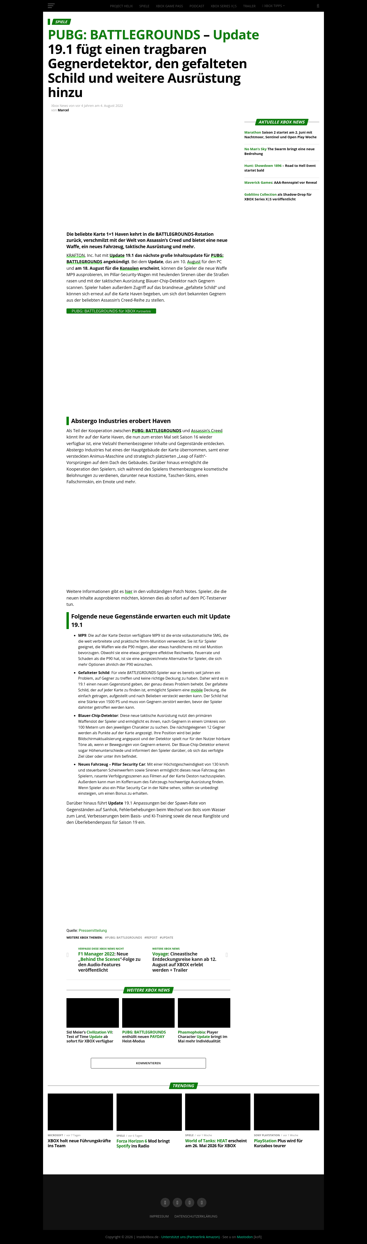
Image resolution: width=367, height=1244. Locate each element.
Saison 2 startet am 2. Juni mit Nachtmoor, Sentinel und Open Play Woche (280, 134)
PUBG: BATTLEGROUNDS (156, 430)
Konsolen (129, 268)
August (194, 261)
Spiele (144, 6)
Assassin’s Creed (206, 430)
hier (128, 591)
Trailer (249, 6)
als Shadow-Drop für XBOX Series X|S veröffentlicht (278, 196)
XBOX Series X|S (224, 6)
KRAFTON (75, 255)
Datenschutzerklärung (195, 1216)
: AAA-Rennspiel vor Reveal (280, 182)
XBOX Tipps (272, 6)
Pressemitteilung (93, 930)
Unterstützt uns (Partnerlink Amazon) (190, 1237)
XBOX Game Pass (169, 6)
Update (117, 255)
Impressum (159, 1216)
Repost (152, 937)
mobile (197, 690)
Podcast (197, 6)
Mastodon (245, 1237)
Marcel (63, 110)
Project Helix (121, 6)
